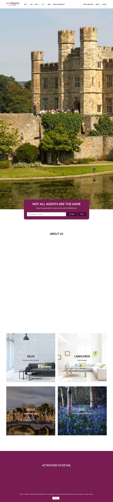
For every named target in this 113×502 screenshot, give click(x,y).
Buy (25, 4)
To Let (82, 214)
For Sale (71, 214)
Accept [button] (55, 498)
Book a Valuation (88, 4)
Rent (36, 4)
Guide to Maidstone (59, 4)
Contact (104, 4)
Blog (49, 4)
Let (43, 4)
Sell (31, 4)
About (97, 4)
